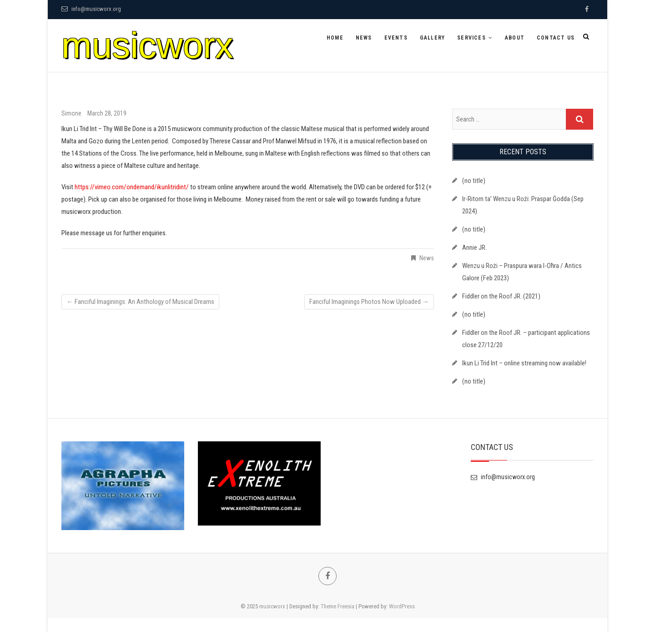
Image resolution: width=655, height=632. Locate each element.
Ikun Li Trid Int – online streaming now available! (524, 363)
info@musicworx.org (91, 8)
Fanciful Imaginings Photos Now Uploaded (369, 302)
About (514, 38)
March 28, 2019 (106, 113)
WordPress (402, 606)
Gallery (432, 38)
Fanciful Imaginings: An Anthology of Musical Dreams (140, 302)
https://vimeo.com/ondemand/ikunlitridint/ (132, 187)
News (364, 38)
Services (471, 38)
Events (396, 38)
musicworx (147, 45)
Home (335, 38)
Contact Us (555, 38)
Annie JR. (474, 247)
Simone (72, 113)
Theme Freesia (337, 606)
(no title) (473, 181)
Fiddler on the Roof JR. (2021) (501, 296)
